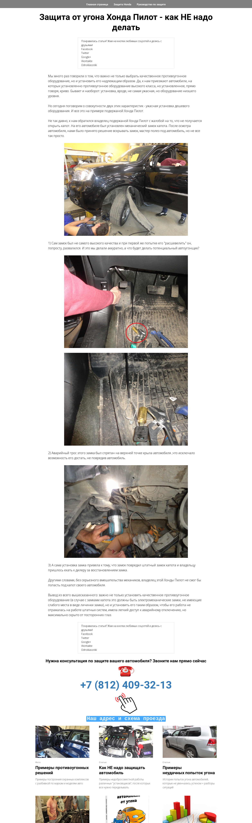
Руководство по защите (151, 4)
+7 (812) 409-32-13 (126, 685)
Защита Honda (123, 4)
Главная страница (97, 4)
